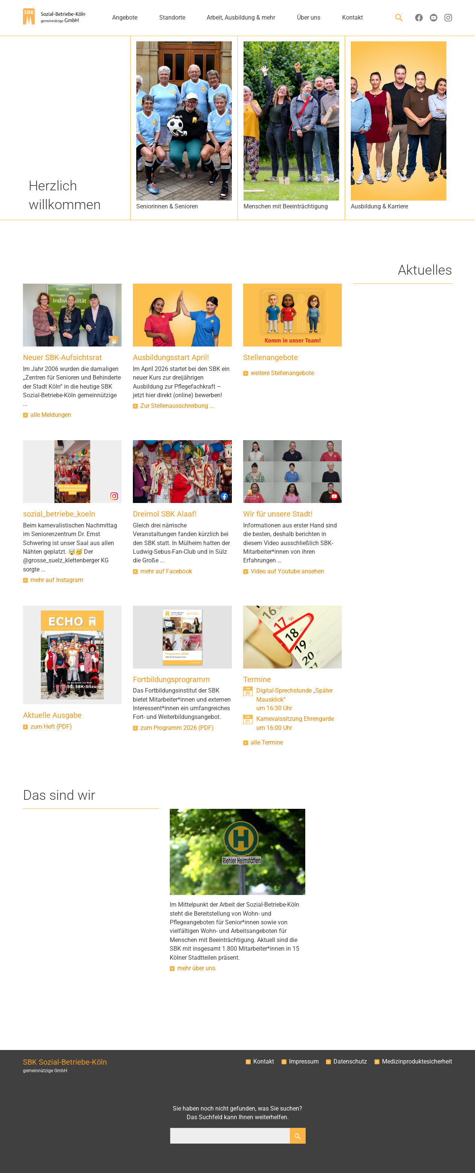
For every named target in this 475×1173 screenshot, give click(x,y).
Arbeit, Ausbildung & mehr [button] (241, 17)
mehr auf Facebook (166, 571)
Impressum (304, 1061)
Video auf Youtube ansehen (287, 571)
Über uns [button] (308, 17)
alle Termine (267, 742)
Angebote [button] (124, 17)
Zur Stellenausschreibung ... (177, 406)
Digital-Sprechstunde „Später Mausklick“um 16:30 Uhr (294, 699)
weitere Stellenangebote (282, 373)
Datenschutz (350, 1061)
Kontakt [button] (352, 17)
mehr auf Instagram (56, 580)
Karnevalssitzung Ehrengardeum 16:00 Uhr (295, 723)
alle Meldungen (50, 415)
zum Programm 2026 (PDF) (177, 728)
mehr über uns (196, 968)
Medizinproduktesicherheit (417, 1061)
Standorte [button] (172, 17)
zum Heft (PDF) (51, 726)
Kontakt (263, 1061)
